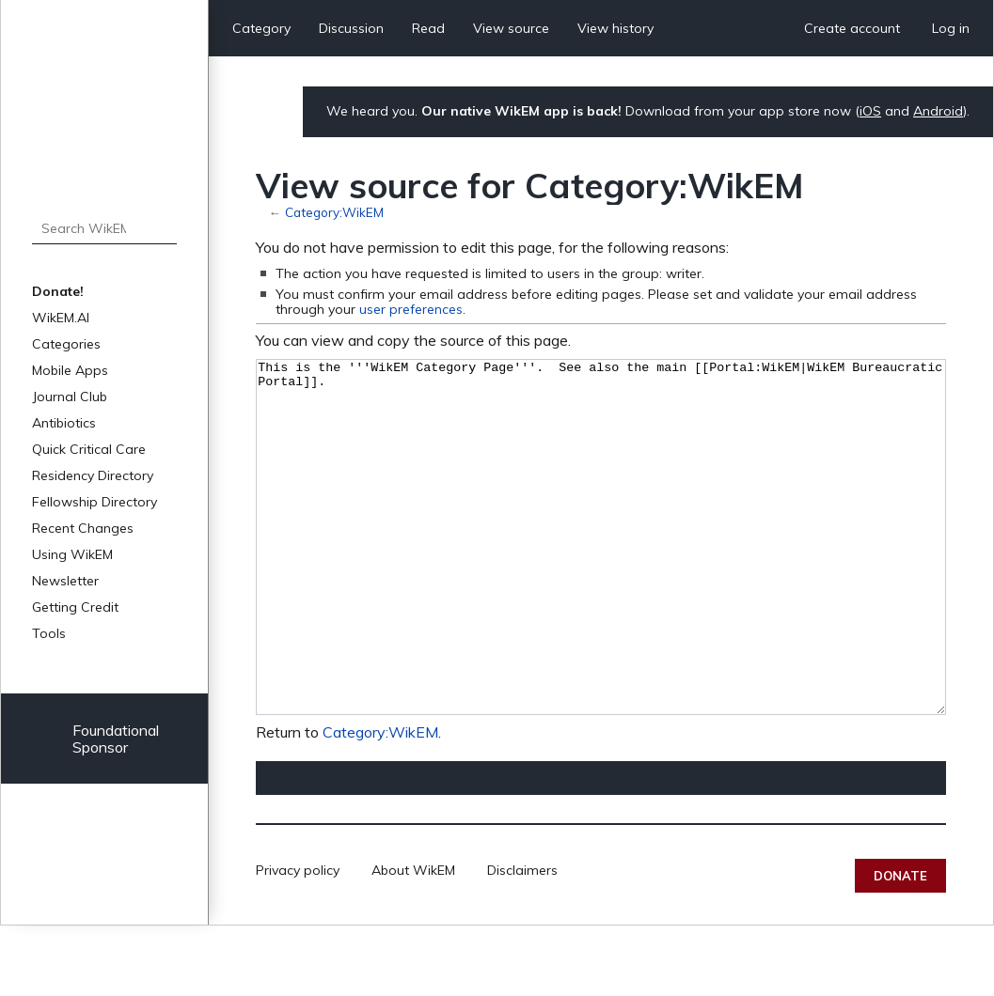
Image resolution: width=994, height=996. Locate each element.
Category (261, 28)
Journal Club (69, 396)
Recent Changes (83, 528)
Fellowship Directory (94, 501)
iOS (870, 110)
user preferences (411, 309)
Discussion (351, 28)
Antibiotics (64, 422)
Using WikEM (72, 554)
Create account (852, 28)
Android (938, 110)
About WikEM (413, 940)
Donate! (58, 291)
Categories (66, 343)
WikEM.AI (60, 317)
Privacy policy (297, 940)
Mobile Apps (70, 370)
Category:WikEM (334, 212)
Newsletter (65, 580)
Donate (900, 946)
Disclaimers (522, 940)
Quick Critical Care (89, 449)
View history (615, 28)
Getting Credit (75, 607)
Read (428, 28)
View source (511, 28)
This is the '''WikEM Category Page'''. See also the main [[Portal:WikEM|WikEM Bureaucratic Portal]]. (601, 572)
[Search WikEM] (104, 228)
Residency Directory (92, 475)
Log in (951, 28)
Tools (49, 633)
